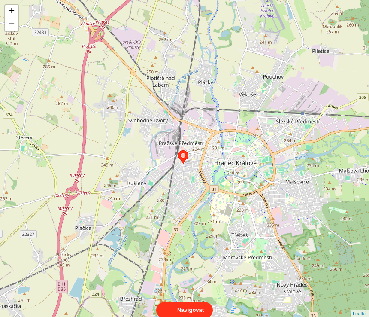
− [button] (12, 24)
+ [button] (12, 11)
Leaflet (360, 305)
